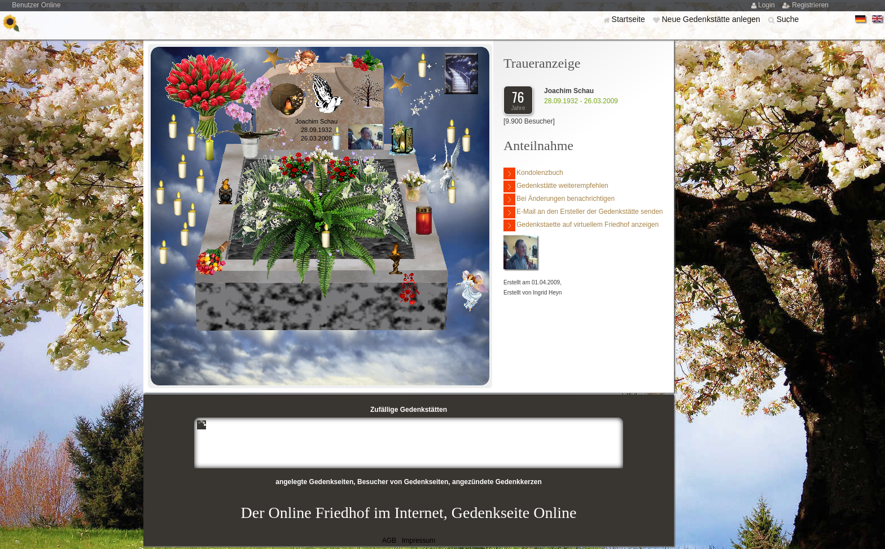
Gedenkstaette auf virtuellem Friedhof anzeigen (581, 225)
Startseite (629, 19)
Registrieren (810, 5)
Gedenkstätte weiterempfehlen (555, 186)
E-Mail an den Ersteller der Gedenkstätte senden (583, 212)
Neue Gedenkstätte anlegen (711, 19)
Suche (788, 19)
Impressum (418, 540)
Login (767, 5)
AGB (389, 540)
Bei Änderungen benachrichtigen (559, 199)
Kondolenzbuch (533, 173)
